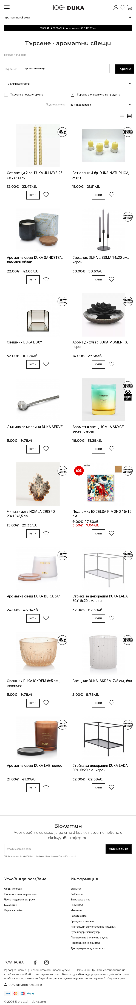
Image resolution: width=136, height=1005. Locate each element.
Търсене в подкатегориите (27, 94)
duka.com (39, 1001)
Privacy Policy (49, 856)
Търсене (21, 54)
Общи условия (13, 888)
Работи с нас (79, 915)
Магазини (76, 910)
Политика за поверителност (21, 894)
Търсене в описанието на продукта (99, 94)
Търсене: (10, 69)
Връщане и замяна (82, 921)
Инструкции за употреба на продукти (93, 926)
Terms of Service (65, 856)
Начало (8, 54)
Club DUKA (77, 905)
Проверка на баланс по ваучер (89, 937)
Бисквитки (10, 905)
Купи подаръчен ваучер (85, 932)
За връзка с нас (80, 899)
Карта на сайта (13, 910)
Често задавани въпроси (19, 899)
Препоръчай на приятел (85, 942)
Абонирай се (118, 849)
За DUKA (76, 888)
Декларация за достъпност (88, 948)
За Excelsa (77, 894)
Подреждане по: (56, 104)
